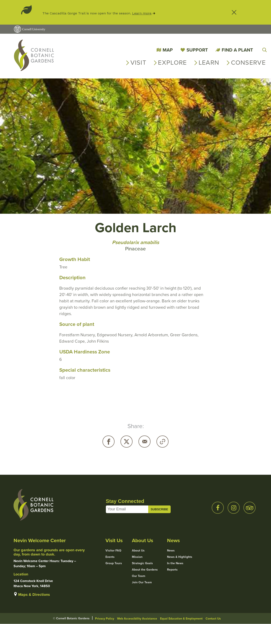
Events (110, 557)
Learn (209, 62)
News (171, 551)
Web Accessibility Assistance (137, 618)
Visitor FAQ (113, 551)
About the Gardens (145, 570)
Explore (172, 62)
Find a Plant (237, 49)
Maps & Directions (34, 594)
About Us (138, 551)
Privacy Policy (104, 618)
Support (197, 49)
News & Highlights (179, 557)
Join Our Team (142, 582)
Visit (138, 62)
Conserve (248, 62)
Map (168, 49)
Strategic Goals (142, 563)
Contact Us (213, 618)
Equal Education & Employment (181, 618)
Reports (172, 570)
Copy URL (162, 442)
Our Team (138, 576)
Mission (137, 557)
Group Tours (113, 563)
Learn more (141, 13)
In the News (175, 563)
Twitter (126, 442)
